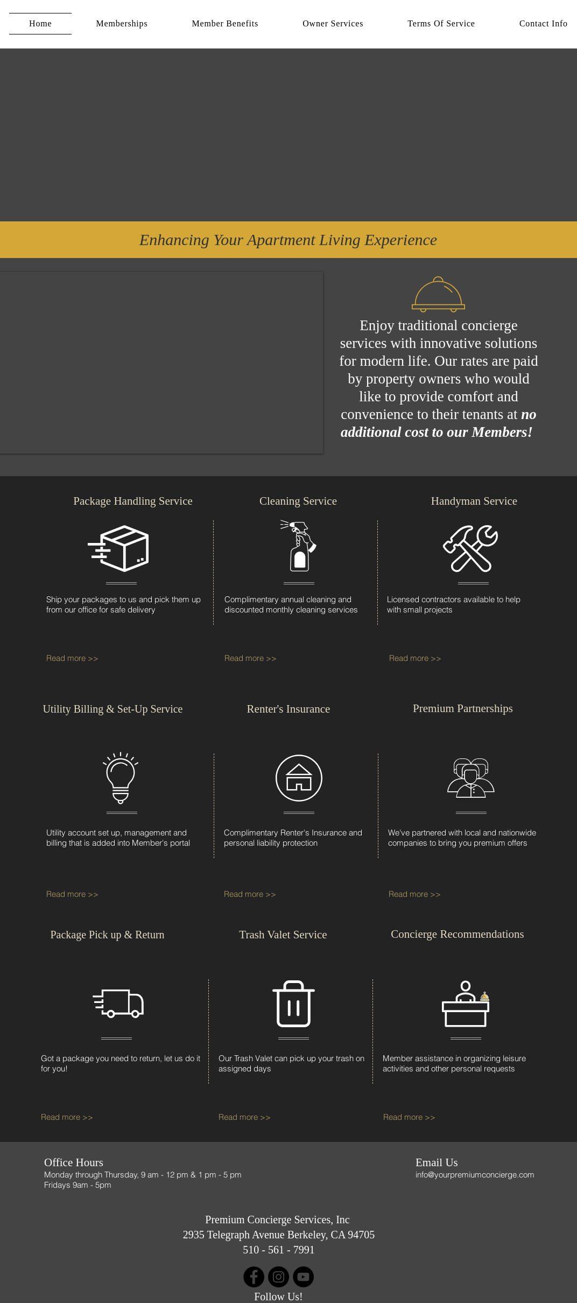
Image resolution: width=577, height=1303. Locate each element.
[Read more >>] (77, 658)
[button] (121, 23)
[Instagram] (278, 1276)
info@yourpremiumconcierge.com (475, 1174)
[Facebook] (253, 1276)
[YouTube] (303, 1276)
